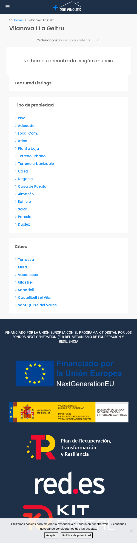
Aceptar (51, 535)
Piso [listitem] (20, 118)
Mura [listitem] (21, 267)
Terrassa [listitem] (24, 259)
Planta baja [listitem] (27, 148)
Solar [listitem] (21, 209)
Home (18, 20)
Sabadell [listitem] (24, 289)
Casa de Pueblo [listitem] (30, 186)
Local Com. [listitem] (26, 133)
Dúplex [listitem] (22, 224)
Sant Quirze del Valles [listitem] (36, 305)
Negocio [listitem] (24, 178)
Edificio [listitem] (23, 201)
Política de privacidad (77, 535)
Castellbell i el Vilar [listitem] (33, 297)
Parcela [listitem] (23, 216)
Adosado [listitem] (24, 125)
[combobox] (79, 40)
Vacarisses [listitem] (26, 274)
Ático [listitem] (21, 140)
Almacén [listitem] (24, 194)
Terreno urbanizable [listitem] (34, 163)
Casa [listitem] (21, 171)
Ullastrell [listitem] (24, 282)
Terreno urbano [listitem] (30, 156)
